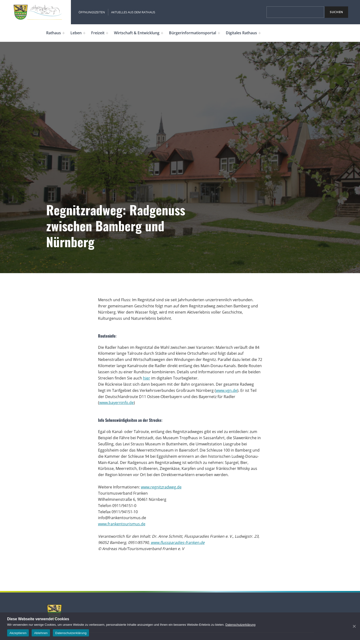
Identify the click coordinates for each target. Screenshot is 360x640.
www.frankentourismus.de (121, 524)
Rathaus (53, 32)
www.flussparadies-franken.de (178, 542)
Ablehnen (41, 633)
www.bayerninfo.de (116, 402)
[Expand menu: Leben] (84, 33)
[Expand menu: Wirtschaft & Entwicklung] (162, 33)
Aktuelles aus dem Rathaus (133, 12)
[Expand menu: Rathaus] (63, 33)
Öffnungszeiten (92, 12)
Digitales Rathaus (241, 32)
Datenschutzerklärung (240, 624)
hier (146, 378)
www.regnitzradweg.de (161, 487)
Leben (76, 32)
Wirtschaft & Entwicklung (136, 32)
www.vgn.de (226, 390)
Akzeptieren (18, 633)
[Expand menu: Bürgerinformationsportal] (219, 33)
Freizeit (97, 32)
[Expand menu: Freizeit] (107, 33)
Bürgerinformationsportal (192, 32)
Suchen (336, 12)
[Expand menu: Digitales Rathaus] (259, 33)
